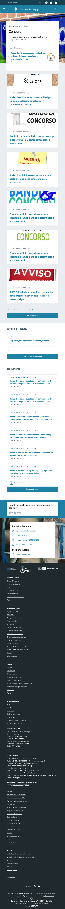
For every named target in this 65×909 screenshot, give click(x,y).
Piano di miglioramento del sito (17, 801)
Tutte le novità (32, 315)
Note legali (10, 826)
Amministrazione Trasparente (16, 794)
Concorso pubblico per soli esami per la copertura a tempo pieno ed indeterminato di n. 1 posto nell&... (32, 217)
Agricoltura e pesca (13, 611)
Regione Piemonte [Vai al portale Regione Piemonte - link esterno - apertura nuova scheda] (12, 3)
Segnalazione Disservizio (15, 810)
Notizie (9, 667)
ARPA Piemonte (12, 863)
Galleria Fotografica (13, 714)
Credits (9, 833)
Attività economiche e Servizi (16, 720)
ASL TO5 (10, 860)
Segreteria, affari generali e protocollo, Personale (30, 340)
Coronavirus (11, 671)
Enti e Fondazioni (12, 593)
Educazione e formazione (15, 634)
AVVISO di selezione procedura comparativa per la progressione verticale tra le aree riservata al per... (31, 295)
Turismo (9, 653)
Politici (9, 600)
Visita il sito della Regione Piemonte (18, 854)
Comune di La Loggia (29, 9)
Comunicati (10, 690)
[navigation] (4, 9)
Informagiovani (12, 870)
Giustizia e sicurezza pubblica (16, 637)
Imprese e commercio (14, 640)
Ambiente (10, 614)
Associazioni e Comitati (14, 723)
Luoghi (9, 707)
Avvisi (9, 693)
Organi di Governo (13, 581)
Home (11, 26)
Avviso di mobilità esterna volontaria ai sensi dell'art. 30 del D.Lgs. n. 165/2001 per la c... (32, 454)
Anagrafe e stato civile (14, 618)
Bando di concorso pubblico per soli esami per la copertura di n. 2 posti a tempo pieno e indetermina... (32, 139)
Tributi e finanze (12, 674)
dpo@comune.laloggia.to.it (20, 785)
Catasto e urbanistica (14, 627)
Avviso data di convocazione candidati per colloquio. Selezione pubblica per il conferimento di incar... (28, 55)
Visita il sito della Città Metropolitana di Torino (22, 857)
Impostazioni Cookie (13, 829)
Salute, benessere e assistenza (17, 646)
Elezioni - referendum (14, 680)
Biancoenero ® (19, 903)
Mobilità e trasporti (13, 643)
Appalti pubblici (12, 621)
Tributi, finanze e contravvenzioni (17, 649)
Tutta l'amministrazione (32, 356)
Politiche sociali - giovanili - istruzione (19, 683)
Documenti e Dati (12, 590)
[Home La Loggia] (25, 9)
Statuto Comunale (13, 820)
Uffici (12, 337)
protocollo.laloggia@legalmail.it (21, 741)
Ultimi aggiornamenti (14, 836)
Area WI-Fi (10, 866)
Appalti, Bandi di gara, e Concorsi (23, 377)
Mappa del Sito (12, 842)
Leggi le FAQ (11, 804)
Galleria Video (11, 717)
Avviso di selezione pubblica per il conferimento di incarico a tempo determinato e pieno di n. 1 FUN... (31, 382)
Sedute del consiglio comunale (17, 686)
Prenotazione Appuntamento (16, 807)
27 (29, 483)
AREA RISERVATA (31, 906)
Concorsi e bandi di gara (14, 677)
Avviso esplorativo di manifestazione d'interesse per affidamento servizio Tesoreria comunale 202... (31, 436)
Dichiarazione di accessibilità (16, 798)
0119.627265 (14, 734)
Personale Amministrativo (15, 597)
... (26, 483)
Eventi (9, 704)
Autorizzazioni (11, 624)
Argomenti (18, 26)
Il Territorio (10, 711)
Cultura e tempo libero (14, 630)
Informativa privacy (13, 823)
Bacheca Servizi (12, 817)
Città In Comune (48, 896)
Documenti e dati (32, 489)
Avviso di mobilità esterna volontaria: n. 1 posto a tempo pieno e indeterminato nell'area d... (30, 178)
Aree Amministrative (14, 584)
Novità (12, 93)
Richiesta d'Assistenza (14, 814)
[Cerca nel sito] (55, 9)
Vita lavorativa (12, 656)
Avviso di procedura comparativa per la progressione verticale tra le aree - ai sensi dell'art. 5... (31, 472)
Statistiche (10, 839)
